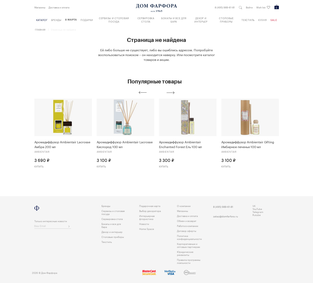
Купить (39, 166)
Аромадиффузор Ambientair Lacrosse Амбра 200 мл (62, 144)
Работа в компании (187, 226)
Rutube (256, 215)
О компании (184, 206)
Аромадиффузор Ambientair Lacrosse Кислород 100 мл (125, 144)
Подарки (86, 20)
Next (171, 93)
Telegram (257, 212)
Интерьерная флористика (147, 217)
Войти (249, 7)
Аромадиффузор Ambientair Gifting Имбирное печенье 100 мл (247, 144)
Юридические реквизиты (185, 253)
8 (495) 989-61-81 (225, 7)
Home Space (146, 229)
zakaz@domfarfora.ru (225, 216)
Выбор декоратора (150, 211)
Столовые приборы (226, 19)
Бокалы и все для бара (174, 19)
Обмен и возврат (186, 221)
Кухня (262, 20)
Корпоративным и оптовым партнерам (188, 245)
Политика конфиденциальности (189, 237)
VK (254, 206)
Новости (144, 224)
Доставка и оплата (59, 7)
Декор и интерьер (201, 19)
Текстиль (248, 20)
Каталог (42, 20)
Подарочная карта (149, 206)
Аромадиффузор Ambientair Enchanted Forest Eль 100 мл (180, 144)
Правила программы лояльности (188, 261)
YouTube (257, 209)
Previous (143, 93)
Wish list (263, 7)
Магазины (39, 7)
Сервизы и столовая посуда (114, 19)
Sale (273, 20)
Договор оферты (186, 231)
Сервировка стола (145, 19)
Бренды (56, 20)
